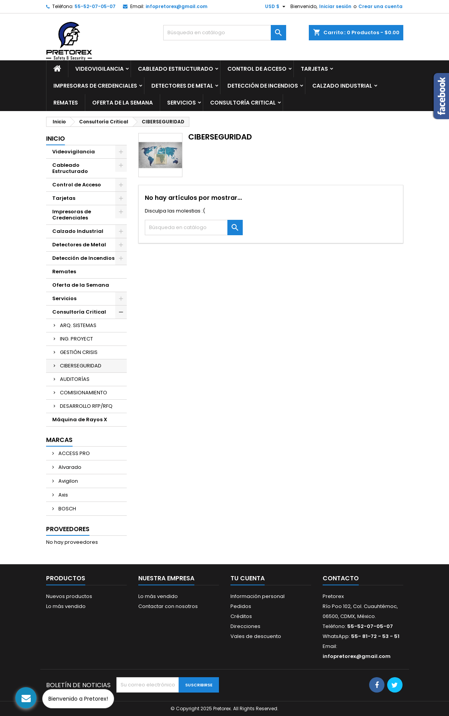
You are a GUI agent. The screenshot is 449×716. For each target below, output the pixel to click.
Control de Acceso (257, 69)
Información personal (257, 596)
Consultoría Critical (243, 102)
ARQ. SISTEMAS (78, 325)
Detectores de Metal (182, 86)
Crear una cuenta (380, 6)
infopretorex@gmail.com (176, 6)
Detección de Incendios (262, 86)
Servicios (181, 102)
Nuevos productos (69, 596)
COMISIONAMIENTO (83, 392)
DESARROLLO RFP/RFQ (86, 406)
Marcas (59, 439)
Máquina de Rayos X (79, 419)
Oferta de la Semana (122, 102)
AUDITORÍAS (74, 379)
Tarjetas (314, 69)
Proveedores (67, 529)
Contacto (341, 578)
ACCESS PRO (73, 453)
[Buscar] (224, 32)
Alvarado (69, 467)
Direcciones (245, 626)
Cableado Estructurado (175, 69)
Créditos (241, 616)
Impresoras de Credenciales (95, 86)
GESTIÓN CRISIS (79, 352)
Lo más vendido (66, 606)
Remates (65, 102)
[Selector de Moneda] (276, 6)
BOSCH (66, 508)
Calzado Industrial (342, 86)
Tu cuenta (247, 578)
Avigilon (67, 481)
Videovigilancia (99, 69)
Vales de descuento (255, 636)
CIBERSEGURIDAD (80, 365)
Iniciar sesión (335, 6)
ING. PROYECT (76, 338)
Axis (62, 494)
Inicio (55, 138)
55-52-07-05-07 (95, 6)
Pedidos (240, 606)
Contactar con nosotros (168, 606)
